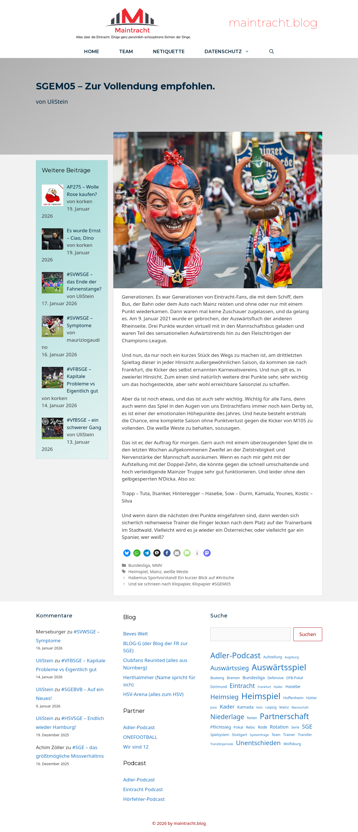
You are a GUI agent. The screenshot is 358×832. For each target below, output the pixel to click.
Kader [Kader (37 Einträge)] (227, 706)
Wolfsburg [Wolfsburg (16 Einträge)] (292, 743)
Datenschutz (232, 51)
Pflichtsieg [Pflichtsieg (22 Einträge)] (220, 727)
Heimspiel (138, 571)
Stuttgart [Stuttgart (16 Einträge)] (239, 734)
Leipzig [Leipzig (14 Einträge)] (271, 707)
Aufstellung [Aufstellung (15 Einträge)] (272, 657)
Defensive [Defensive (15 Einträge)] (276, 677)
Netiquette (169, 51)
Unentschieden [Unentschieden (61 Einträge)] (258, 742)
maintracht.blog (273, 22)
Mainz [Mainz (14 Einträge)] (284, 707)
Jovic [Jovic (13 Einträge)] (213, 707)
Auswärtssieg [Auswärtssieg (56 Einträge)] (229, 668)
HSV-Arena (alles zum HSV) (153, 694)
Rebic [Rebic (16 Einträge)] (250, 727)
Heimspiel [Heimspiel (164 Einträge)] (260, 696)
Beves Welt (135, 633)
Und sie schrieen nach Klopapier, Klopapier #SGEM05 (179, 584)
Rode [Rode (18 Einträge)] (262, 727)
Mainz (156, 571)
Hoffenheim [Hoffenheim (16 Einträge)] (293, 697)
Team (126, 51)
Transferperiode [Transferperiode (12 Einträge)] (221, 744)
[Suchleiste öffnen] (271, 51)
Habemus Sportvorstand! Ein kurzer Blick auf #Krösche (181, 577)
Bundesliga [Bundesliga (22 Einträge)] (253, 677)
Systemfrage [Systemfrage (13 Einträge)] (259, 735)
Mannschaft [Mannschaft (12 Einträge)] (300, 707)
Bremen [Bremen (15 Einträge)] (233, 677)
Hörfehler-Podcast (144, 799)
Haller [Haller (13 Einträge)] (278, 687)
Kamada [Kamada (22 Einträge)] (245, 707)
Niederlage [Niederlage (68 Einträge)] (227, 716)
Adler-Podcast (139, 727)
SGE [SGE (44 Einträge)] (307, 726)
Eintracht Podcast (143, 789)
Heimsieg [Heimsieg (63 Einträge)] (224, 696)
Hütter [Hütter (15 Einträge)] (311, 697)
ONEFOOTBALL (140, 737)
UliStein (57, 101)
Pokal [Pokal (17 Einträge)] (238, 727)
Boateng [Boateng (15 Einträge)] (217, 677)
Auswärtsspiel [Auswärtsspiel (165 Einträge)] (279, 667)
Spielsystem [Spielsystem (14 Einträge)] (219, 734)
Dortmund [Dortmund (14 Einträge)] (218, 686)
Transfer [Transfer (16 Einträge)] (305, 734)
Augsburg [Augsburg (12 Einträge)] (292, 657)
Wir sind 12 (136, 746)
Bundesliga (139, 565)
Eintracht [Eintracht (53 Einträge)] (242, 685)
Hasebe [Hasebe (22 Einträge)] (292, 686)
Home (91, 51)
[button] (126, 553)
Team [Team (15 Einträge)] (276, 734)
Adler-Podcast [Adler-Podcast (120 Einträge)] (235, 655)
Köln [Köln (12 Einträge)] (259, 707)
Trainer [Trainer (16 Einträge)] (289, 734)
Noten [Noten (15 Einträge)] (252, 717)
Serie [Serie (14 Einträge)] (295, 727)
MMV (157, 565)
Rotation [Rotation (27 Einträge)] (279, 726)
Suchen (307, 634)
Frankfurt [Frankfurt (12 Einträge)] (264, 687)
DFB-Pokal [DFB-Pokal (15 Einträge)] (294, 677)
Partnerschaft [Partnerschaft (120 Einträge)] (284, 716)
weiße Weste (176, 571)
